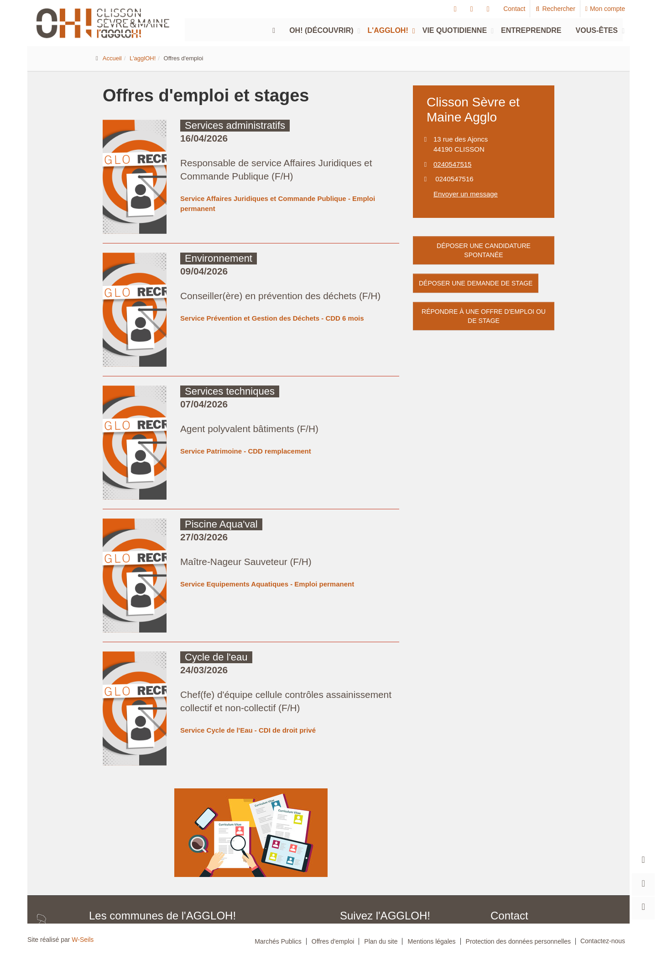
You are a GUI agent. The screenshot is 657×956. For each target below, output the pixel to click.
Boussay (164, 854)
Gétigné (99, 869)
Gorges (129, 869)
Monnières (159, 885)
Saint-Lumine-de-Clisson (188, 900)
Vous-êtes (597, 30)
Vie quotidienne (454, 30)
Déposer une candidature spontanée (484, 250)
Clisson (251, 854)
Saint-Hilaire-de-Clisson (118, 900)
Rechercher (555, 8)
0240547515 (452, 164)
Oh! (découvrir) (321, 30)
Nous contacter (518, 916)
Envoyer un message (465, 194)
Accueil (112, 58)
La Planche (273, 869)
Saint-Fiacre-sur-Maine (248, 885)
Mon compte (605, 8)
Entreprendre (531, 30)
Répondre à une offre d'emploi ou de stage (484, 316)
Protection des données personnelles (518, 941)
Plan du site (380, 941)
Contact (514, 8)
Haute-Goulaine (168, 869)
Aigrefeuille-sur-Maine (116, 854)
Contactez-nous (602, 941)
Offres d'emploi (333, 941)
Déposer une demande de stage (475, 283)
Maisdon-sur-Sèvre (112, 885)
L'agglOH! (388, 30)
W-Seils (83, 939)
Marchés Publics (278, 941)
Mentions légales (431, 941)
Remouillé (196, 885)
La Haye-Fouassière (223, 869)
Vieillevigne (243, 900)
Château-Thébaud (209, 854)
